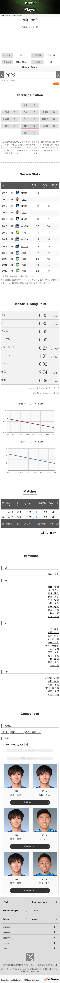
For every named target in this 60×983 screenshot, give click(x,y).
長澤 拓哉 (53, 600)
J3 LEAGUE (7, 938)
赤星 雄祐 (53, 632)
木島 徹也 (53, 684)
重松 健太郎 (52, 688)
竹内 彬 (54, 613)
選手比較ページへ (30, 758)
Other (5, 949)
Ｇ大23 (24, 226)
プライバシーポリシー (28, 965)
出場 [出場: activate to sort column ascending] (33, 185)
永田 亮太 (53, 629)
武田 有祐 (53, 610)
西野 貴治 (53, 587)
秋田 (19, 517)
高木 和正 (53, 636)
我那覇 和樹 (52, 678)
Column (6, 919)
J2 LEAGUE (7, 933)
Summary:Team (39, 902)
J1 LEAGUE (7, 927)
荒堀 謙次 (53, 593)
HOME (3, 15)
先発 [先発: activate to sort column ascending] (44, 185)
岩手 (19, 512)
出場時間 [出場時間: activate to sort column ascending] (42, 504)
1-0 (29, 512)
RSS (56, 84)
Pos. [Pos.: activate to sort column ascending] (51, 504)
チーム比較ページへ (30, 750)
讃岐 (24, 253)
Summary (6, 943)
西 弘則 (54, 649)
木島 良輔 (53, 694)
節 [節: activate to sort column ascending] (3, 504)
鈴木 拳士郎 (52, 645)
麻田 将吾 (53, 596)
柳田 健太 (53, 606)
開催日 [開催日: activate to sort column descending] (9, 504)
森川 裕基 (53, 681)
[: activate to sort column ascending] (9, 185)
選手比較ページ (30, 802)
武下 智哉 (53, 616)
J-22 (24, 199)
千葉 (24, 233)
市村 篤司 (53, 603)
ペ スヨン (53, 590)
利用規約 (7, 965)
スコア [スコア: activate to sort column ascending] (27, 504)
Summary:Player (10, 910)
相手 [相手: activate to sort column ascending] (18, 504)
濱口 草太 (53, 655)
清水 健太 (53, 574)
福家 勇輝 (53, 691)
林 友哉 (54, 659)
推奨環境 (15, 965)
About (35, 919)
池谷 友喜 (53, 642)
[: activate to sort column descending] (4, 185)
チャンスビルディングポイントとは (42, 388)
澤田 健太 (53, 652)
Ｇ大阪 (24, 193)
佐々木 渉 (53, 639)
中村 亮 (54, 665)
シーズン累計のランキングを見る (43, 393)
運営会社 (41, 965)
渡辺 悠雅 (53, 662)
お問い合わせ (51, 965)
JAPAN (35, 910)
